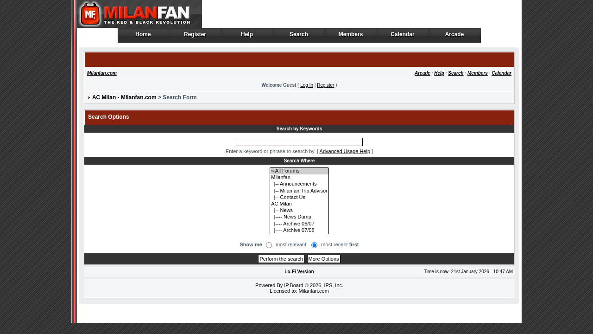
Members (351, 36)
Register (195, 36)
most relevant (291, 244)
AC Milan (299, 204)
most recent (340, 244)
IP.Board (293, 285)
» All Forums (299, 171)
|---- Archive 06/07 (299, 224)
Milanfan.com (102, 73)
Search (299, 36)
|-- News (299, 210)
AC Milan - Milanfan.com (124, 97)
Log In (306, 85)
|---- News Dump (299, 217)
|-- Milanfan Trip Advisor (299, 191)
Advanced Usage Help (345, 151)
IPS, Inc (333, 285)
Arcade (454, 36)
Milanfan (299, 177)
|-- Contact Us (299, 197)
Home (143, 36)
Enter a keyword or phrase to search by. (270, 151)
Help (247, 36)
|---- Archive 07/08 (299, 230)
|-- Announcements (299, 184)
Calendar (403, 36)
